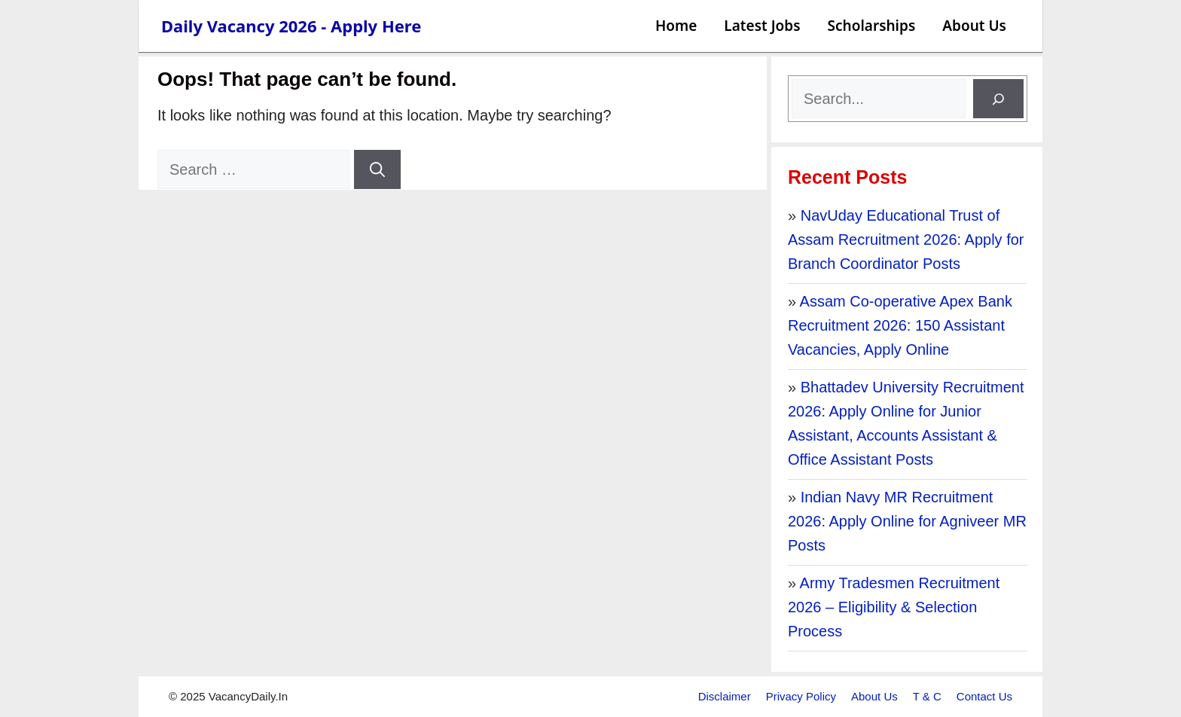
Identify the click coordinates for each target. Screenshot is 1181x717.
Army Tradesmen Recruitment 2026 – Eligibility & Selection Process (893, 607)
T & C (927, 696)
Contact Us (984, 696)
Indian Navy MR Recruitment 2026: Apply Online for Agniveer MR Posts (907, 521)
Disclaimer (724, 696)
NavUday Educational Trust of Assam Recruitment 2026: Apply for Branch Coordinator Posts (906, 239)
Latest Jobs (762, 25)
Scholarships (872, 25)
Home (676, 25)
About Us (974, 25)
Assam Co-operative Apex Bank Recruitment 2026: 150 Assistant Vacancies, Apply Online (900, 325)
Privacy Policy (801, 696)
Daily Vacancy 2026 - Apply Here (291, 25)
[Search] (377, 169)
